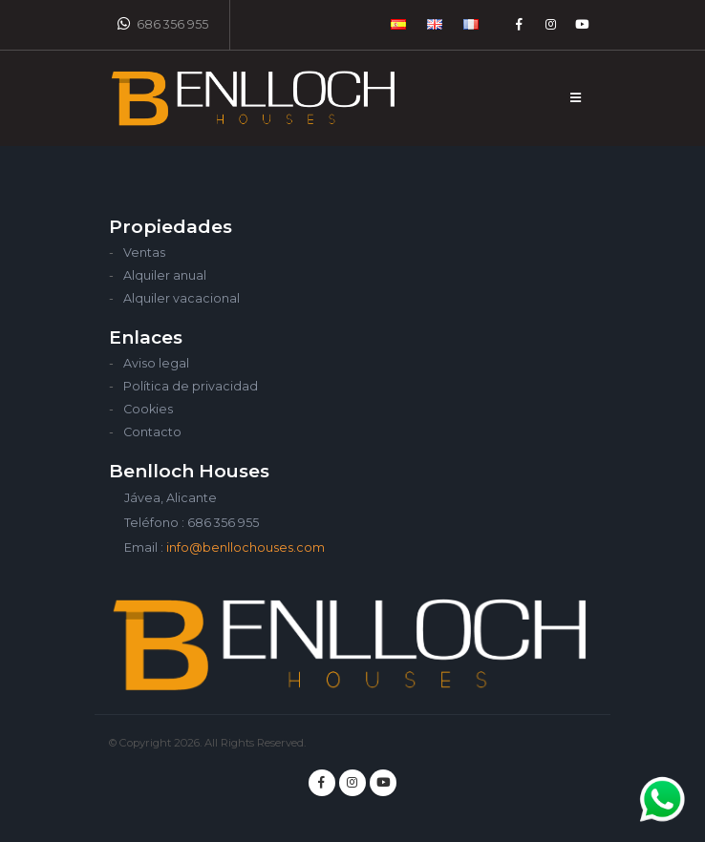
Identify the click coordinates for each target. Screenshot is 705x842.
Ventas (144, 252)
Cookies (148, 409)
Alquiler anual (164, 275)
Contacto (152, 432)
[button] (399, 25)
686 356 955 (163, 24)
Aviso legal (156, 363)
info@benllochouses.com (245, 547)
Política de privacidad (190, 386)
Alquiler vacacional (181, 298)
